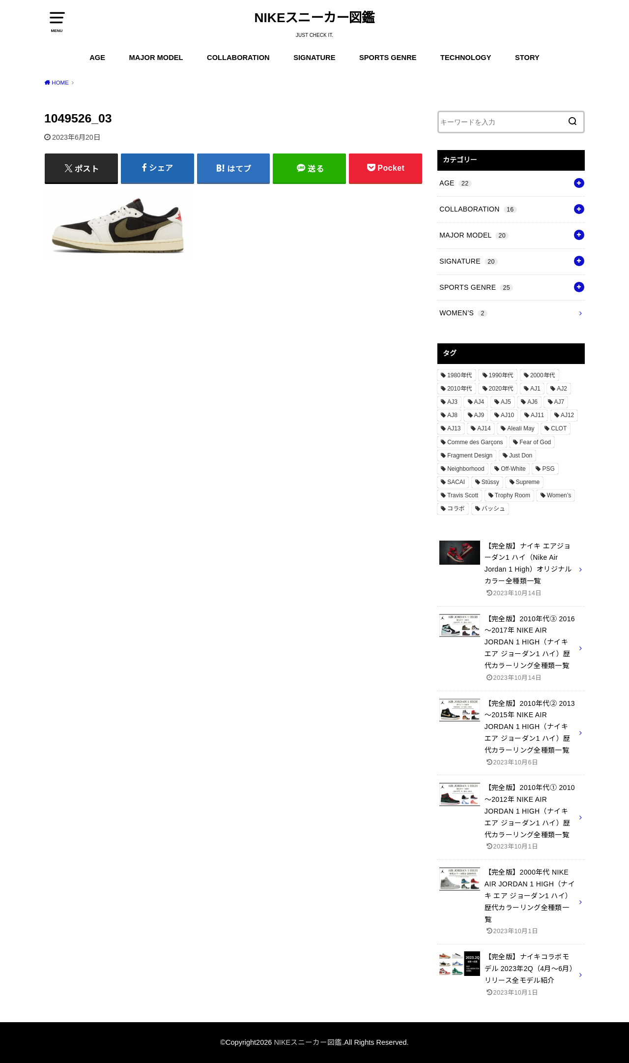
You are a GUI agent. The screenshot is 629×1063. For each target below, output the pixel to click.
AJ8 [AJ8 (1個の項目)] (452, 415)
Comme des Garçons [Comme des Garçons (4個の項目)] (475, 442)
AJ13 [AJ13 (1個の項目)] (453, 428)
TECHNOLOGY (465, 57)
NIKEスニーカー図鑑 (315, 17)
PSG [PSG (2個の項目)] (548, 468)
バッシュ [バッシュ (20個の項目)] (493, 508)
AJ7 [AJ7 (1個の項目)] (559, 401)
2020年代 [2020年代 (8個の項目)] (501, 388)
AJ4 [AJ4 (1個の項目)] (479, 401)
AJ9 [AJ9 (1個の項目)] (479, 415)
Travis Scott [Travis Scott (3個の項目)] (462, 495)
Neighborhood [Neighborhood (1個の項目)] (465, 468)
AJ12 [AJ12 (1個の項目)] (567, 415)
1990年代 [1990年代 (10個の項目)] (501, 375)
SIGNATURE (314, 57)
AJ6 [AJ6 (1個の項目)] (532, 401)
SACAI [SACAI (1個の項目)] (456, 482)
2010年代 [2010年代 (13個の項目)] (459, 388)
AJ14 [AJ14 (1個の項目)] (483, 428)
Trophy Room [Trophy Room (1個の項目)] (512, 495)
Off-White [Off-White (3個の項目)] (513, 468)
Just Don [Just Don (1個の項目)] (520, 455)
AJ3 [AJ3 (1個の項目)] (452, 401)
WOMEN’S (463, 313)
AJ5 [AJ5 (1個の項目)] (506, 401)
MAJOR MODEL (156, 57)
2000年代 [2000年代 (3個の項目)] (542, 375)
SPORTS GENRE (387, 57)
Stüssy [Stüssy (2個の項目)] (490, 482)
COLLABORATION (238, 57)
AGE (97, 57)
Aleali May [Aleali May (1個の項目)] (520, 428)
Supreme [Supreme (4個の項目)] (528, 482)
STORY (527, 57)
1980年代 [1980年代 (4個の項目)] (459, 375)
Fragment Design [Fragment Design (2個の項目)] (469, 455)
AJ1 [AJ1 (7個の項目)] (535, 388)
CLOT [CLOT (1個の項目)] (559, 428)
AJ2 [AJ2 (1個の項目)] (562, 388)
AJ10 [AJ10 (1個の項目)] (507, 415)
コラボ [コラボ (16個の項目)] (456, 508)
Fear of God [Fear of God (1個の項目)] (535, 442)
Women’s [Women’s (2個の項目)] (559, 495)
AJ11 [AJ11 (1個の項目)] (537, 415)
